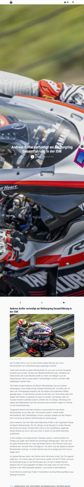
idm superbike (35, 486)
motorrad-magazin (63, 486)
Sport (42, 143)
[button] (20, 302)
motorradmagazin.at (48, 486)
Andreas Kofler (20, 486)
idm (28, 486)
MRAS (39, 157)
